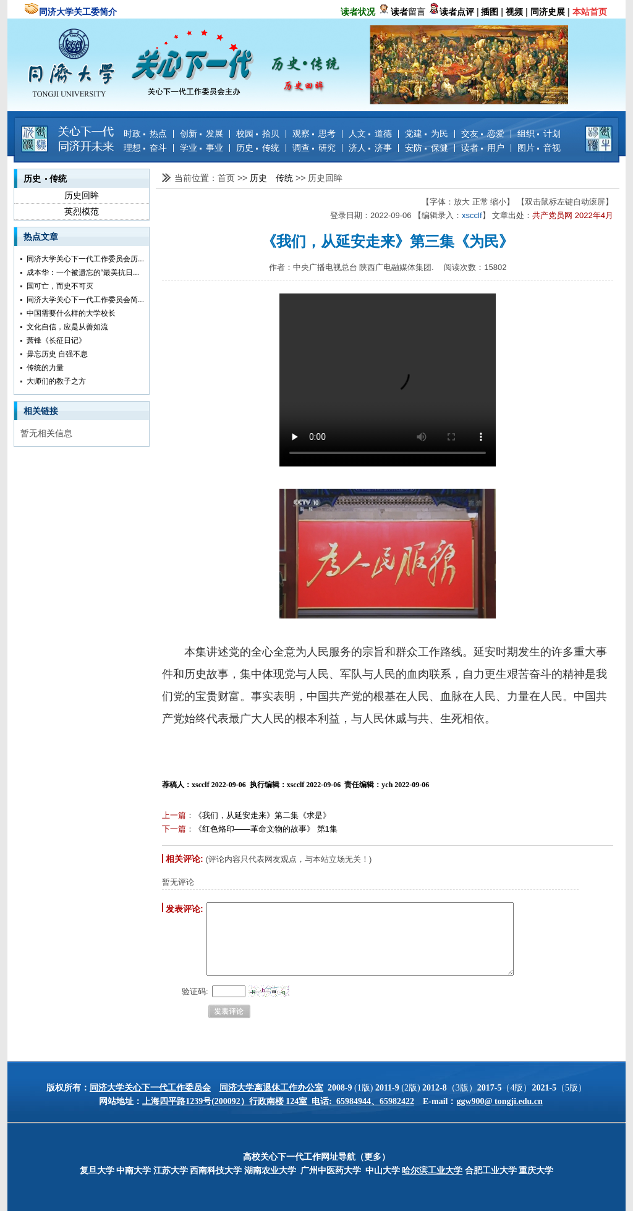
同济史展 (547, 12)
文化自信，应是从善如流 (67, 327)
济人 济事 (370, 148)
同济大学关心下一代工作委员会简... (85, 299)
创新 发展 (201, 133)
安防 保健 (426, 148)
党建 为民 (426, 133)
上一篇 (174, 815)
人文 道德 (370, 133)
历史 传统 (257, 148)
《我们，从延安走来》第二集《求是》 (262, 815)
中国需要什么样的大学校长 (71, 313)
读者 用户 (482, 148)
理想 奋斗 (145, 148)
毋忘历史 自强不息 (57, 354)
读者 (399, 12)
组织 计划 (539, 133)
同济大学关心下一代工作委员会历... (85, 259)
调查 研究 (314, 148)
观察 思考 (314, 133)
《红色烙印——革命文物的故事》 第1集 (266, 828)
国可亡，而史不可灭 (60, 286)
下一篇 (174, 828)
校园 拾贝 (257, 133)
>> (243, 178)
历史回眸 (81, 195)
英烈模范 (81, 211)
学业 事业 (201, 148)
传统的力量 (45, 367)
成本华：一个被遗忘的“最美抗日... (83, 272)
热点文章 (40, 237)
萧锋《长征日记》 (56, 340)
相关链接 (40, 411)
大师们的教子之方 (56, 381)
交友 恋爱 (482, 133)
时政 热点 (145, 133)
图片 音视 (539, 148)
